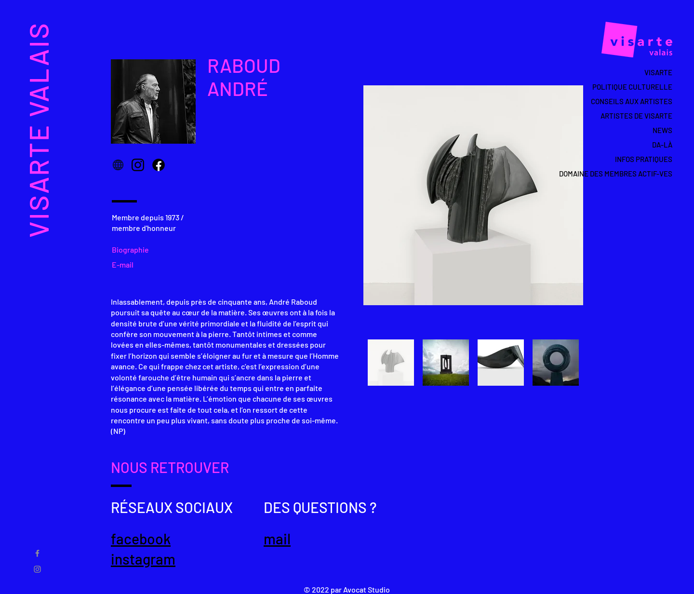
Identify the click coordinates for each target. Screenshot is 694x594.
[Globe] (118, 165)
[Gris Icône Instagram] (37, 569)
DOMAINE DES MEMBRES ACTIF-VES (626, 173)
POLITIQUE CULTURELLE (632, 86)
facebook (141, 538)
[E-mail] (125, 264)
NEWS (662, 130)
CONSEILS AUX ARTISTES (631, 101)
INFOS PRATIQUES (643, 159)
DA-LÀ (662, 144)
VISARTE (658, 72)
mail (277, 538)
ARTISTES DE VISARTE (636, 115)
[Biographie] (134, 249)
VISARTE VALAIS (38, 129)
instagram (143, 558)
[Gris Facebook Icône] (37, 553)
